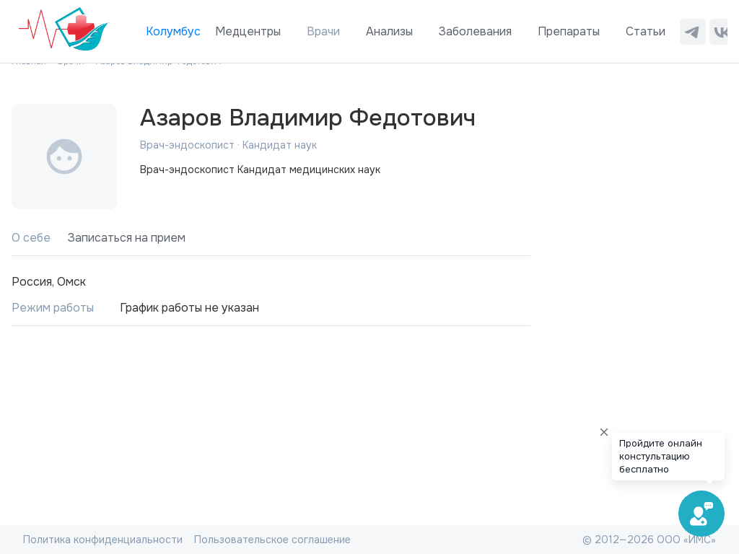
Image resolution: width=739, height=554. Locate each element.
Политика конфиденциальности (103, 539)
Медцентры (248, 31)
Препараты (569, 31)
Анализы (389, 31)
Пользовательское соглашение (272, 539)
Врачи (323, 31)
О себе (31, 237)
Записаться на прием (126, 237)
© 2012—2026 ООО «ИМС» (649, 539)
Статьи (645, 31)
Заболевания (475, 31)
